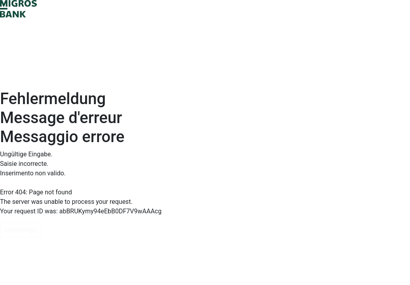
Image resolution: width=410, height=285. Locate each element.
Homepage (20, 230)
